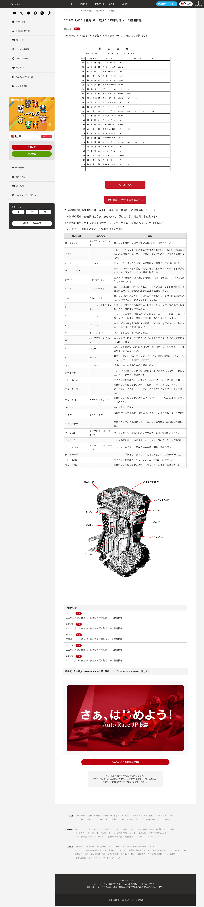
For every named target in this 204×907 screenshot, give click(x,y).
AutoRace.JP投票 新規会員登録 (125, 763)
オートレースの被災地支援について (99, 848)
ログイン (157, 4)
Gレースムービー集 (83, 830)
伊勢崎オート (76, 4)
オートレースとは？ (111, 817)
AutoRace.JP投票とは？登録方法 (130, 820)
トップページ (80, 817)
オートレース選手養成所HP (130, 851)
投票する (32, 147)
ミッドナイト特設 (82, 834)
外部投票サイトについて (134, 838)
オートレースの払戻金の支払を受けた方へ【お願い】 (96, 851)
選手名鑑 (125, 817)
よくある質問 (113, 855)
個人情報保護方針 (98, 855)
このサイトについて (178, 851)
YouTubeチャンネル (153, 838)
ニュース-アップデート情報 (105, 820)
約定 (86, 855)
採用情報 (78, 848)
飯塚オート (104, 4)
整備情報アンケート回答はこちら (125, 200)
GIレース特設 (155, 830)
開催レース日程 (94, 817)
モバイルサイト (94, 859)
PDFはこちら (125, 185)
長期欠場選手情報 (155, 855)
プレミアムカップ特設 (139, 830)
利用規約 (78, 855)
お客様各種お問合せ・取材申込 (133, 855)
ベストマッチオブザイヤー (103, 830)
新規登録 (32, 154)
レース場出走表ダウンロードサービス (90, 838)
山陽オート (118, 4)
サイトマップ (108, 859)
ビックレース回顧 (99, 834)
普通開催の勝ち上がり (157, 834)
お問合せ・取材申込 (31, 223)
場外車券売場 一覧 (115, 838)
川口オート (62, 4)
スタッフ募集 (169, 855)
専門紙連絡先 (80, 859)
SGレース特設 (122, 830)
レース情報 (165, 820)
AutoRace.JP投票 (152, 820)
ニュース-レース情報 (83, 820)
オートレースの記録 (138, 834)
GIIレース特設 (169, 830)
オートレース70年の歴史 (118, 834)
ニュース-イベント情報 (164, 817)
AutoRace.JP (66, 11)
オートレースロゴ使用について (156, 851)
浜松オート (91, 4)
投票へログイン (46, 136)
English (119, 859)
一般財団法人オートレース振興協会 (132, 901)
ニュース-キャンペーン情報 (142, 817)
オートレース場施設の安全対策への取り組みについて (136, 848)
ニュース (75, 11)
